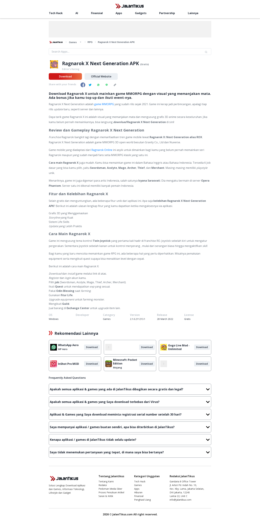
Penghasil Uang (142, 499)
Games (138, 485)
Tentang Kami (106, 481)
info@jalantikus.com (180, 499)
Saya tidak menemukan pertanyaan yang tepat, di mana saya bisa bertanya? (130, 452)
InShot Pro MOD (68, 364)
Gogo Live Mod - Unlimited (179, 347)
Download (65, 76)
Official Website (101, 76)
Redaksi (102, 485)
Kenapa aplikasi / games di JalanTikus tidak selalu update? (130, 440)
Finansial (97, 13)
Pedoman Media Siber (110, 488)
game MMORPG (104, 104)
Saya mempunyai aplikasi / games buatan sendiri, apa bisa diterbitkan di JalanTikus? (130, 427)
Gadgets (140, 13)
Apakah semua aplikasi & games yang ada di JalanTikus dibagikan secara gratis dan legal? (130, 389)
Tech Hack (56, 13)
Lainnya (193, 13)
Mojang (117, 367)
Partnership (167, 13)
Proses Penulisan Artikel (111, 492)
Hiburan (138, 492)
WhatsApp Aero (68, 345)
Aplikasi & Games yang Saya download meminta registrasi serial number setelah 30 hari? (130, 414)
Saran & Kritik (105, 496)
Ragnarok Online (101, 150)
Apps (119, 13)
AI (76, 13)
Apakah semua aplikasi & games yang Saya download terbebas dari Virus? (130, 402)
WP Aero (62, 349)
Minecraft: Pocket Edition (125, 361)
